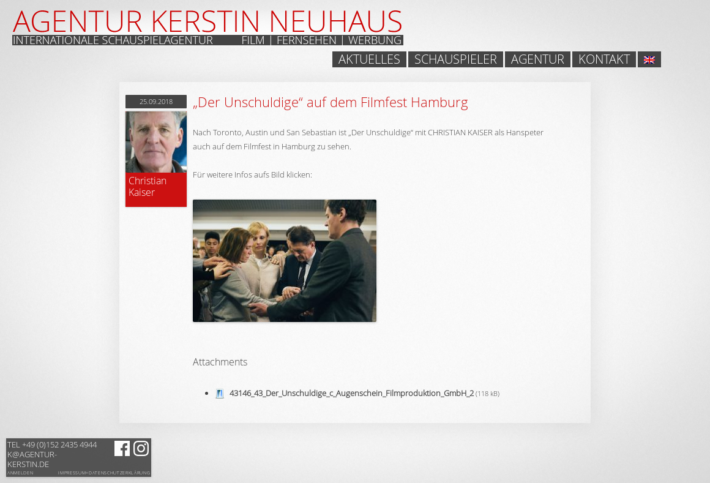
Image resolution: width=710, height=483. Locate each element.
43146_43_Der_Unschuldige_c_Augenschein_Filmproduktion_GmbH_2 (352, 393)
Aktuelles (369, 59)
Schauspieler (455, 59)
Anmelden (20, 473)
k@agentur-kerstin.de (52, 454)
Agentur (537, 59)
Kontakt (604, 59)
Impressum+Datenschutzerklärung (104, 473)
